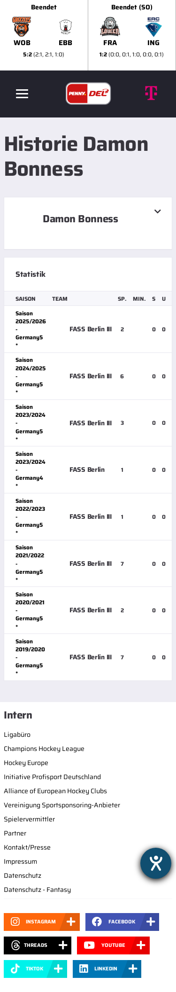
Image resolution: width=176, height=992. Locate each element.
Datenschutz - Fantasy (37, 889)
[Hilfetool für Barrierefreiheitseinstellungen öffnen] (155, 863)
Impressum (20, 861)
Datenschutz (22, 875)
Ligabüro (17, 734)
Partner (15, 833)
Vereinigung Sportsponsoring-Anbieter (62, 805)
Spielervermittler (29, 819)
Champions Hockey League (44, 748)
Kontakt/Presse (27, 847)
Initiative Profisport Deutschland (52, 777)
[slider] (88, 35)
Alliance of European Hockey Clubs (55, 791)
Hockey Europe (26, 763)
